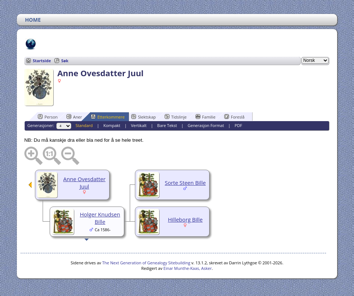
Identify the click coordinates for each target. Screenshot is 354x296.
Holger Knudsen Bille (100, 218)
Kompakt (111, 125)
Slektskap (143, 117)
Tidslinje (176, 117)
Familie (205, 117)
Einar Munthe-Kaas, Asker (188, 268)
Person (48, 117)
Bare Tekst (167, 125)
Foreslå (234, 117)
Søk (64, 60)
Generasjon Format (205, 125)
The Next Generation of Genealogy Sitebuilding (146, 262)
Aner (74, 117)
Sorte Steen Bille (185, 182)
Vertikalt (139, 125)
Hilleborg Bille (185, 219)
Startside (42, 60)
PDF (238, 125)
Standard (84, 125)
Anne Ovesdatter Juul (84, 182)
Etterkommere (108, 117)
